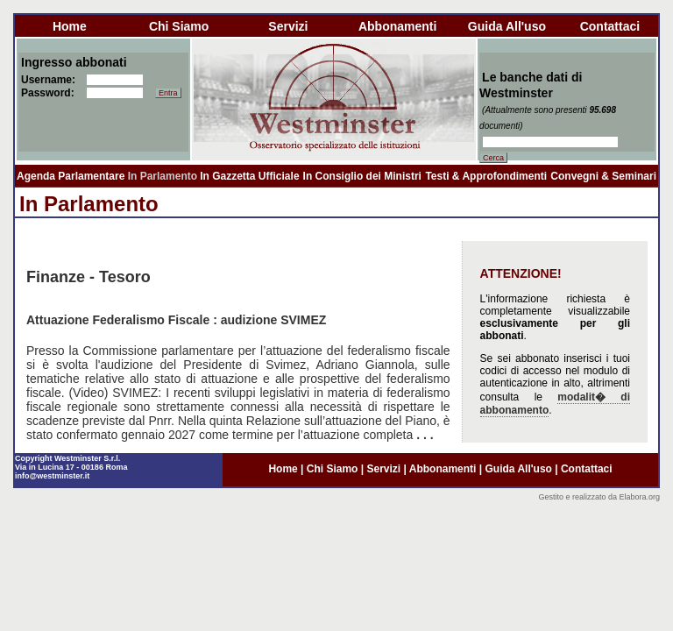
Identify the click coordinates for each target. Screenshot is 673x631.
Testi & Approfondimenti (486, 176)
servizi (288, 26)
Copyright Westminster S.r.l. (67, 458)
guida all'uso (507, 26)
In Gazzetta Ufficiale (249, 176)
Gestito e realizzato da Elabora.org (599, 497)
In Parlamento (162, 176)
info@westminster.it (52, 475)
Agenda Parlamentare (70, 176)
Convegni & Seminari (603, 176)
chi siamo (179, 26)
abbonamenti (397, 26)
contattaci (610, 26)
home (70, 26)
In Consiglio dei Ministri (362, 176)
